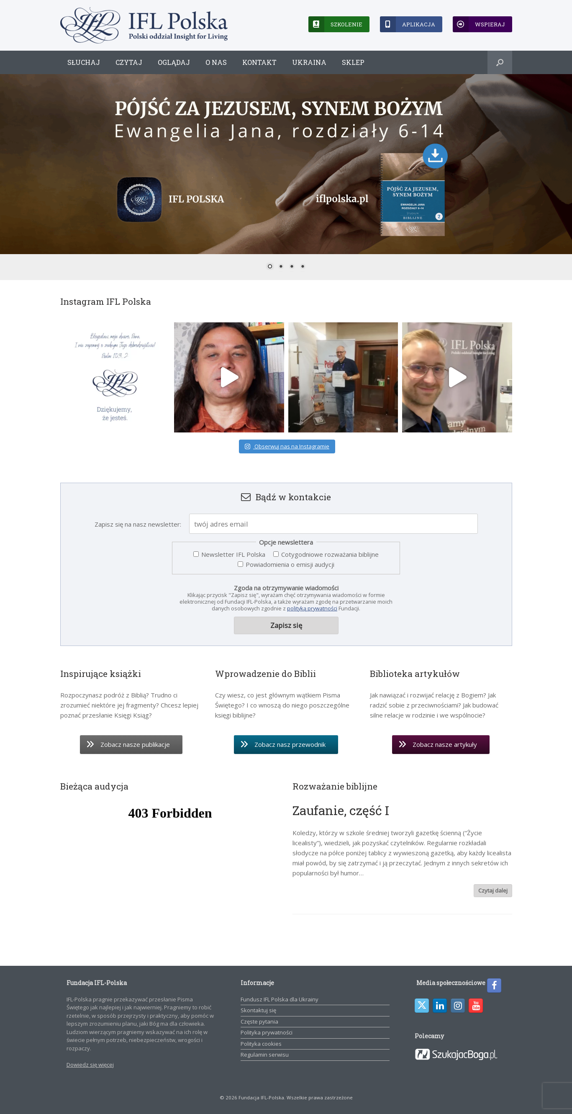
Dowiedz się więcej (90, 1064)
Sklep (353, 62)
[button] (499, 62)
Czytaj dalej (493, 890)
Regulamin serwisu (265, 1054)
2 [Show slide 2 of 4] (280, 267)
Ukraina (309, 62)
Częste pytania (259, 1021)
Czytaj (128, 62)
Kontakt (259, 62)
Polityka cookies (261, 1043)
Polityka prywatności (266, 1032)
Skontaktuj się (258, 1010)
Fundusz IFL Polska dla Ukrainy (279, 999)
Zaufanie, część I (340, 810)
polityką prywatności (312, 608)
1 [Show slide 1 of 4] (269, 267)
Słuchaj (83, 62)
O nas (216, 62)
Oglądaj (174, 62)
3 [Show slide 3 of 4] (291, 267)
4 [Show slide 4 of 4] (302, 267)
